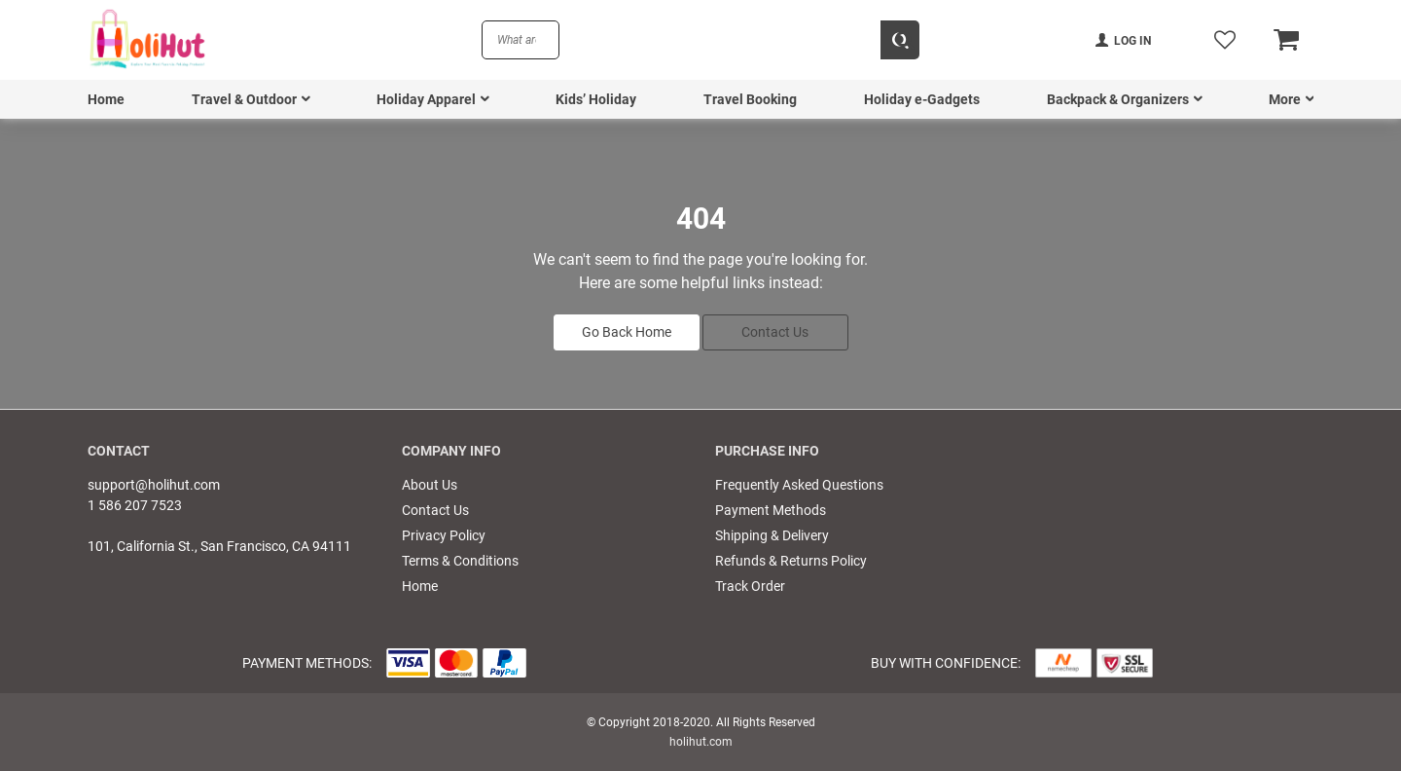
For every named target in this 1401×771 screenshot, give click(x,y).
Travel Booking (750, 99)
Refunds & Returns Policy (791, 561)
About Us (429, 485)
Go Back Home (626, 332)
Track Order (750, 586)
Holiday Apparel (426, 99)
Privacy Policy (443, 535)
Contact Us (774, 332)
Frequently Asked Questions (799, 485)
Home (106, 99)
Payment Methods (770, 510)
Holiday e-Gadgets (922, 99)
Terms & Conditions (460, 561)
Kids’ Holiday (596, 99)
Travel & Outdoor (244, 99)
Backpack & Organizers (1118, 99)
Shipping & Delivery (772, 535)
